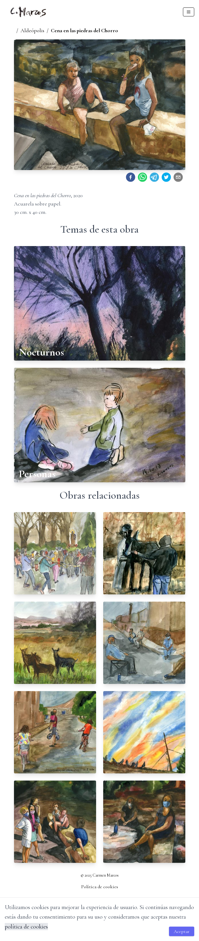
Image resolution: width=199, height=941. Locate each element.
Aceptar (181, 931)
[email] (178, 177)
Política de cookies (99, 887)
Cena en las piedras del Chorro (84, 30)
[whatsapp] (142, 177)
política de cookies (26, 926)
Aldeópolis (32, 30)
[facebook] (130, 177)
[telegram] (154, 177)
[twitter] (166, 177)
